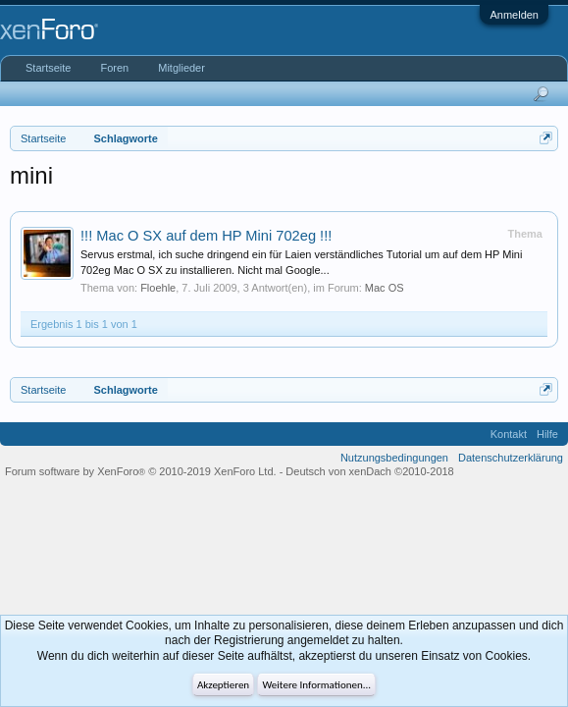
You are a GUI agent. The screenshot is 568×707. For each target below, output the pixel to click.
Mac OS (384, 288)
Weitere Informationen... (316, 685)
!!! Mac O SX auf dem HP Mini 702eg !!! (206, 236)
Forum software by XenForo (141, 471)
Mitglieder (181, 68)
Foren (114, 68)
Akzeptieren (223, 685)
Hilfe (547, 434)
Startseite (48, 68)
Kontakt (509, 434)
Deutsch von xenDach (369, 471)
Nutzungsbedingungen (394, 457)
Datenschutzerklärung (510, 457)
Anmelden (514, 15)
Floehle (158, 288)
